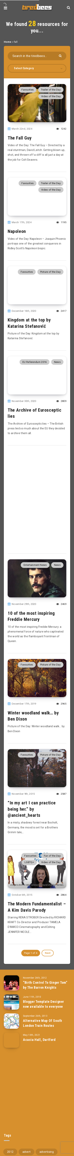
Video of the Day (51, 96)
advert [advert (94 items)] (26, 1152)
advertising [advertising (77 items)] (46, 1152)
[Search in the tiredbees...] (37, 56)
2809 (61, 401)
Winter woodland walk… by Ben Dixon (33, 716)
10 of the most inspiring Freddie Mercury (31, 616)
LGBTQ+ (29, 862)
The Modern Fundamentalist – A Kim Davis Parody (37, 907)
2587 (61, 793)
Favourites (27, 89)
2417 (61, 310)
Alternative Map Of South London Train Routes (42, 1023)
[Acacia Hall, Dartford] (11, 1040)
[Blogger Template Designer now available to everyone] (11, 1002)
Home (7, 41)
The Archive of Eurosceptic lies (35, 413)
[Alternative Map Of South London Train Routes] (11, 1021)
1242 (61, 128)
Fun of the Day (52, 855)
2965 (61, 703)
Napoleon (17, 231)
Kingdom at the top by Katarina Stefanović (29, 323)
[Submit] (60, 56)
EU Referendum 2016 (34, 362)
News (57, 362)
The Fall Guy (20, 138)
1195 (61, 222)
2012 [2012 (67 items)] (10, 1152)
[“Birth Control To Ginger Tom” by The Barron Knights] (11, 983)
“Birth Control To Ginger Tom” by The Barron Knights (45, 984)
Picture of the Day (50, 271)
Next (47, 953)
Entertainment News (35, 565)
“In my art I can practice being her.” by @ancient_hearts (32, 809)
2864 (61, 894)
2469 (61, 604)
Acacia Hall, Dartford (39, 1040)
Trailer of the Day (51, 89)
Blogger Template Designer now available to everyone (43, 1004)
